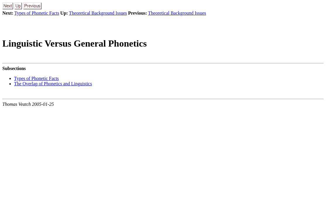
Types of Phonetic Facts (36, 13)
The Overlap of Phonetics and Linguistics (53, 83)
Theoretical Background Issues (98, 13)
